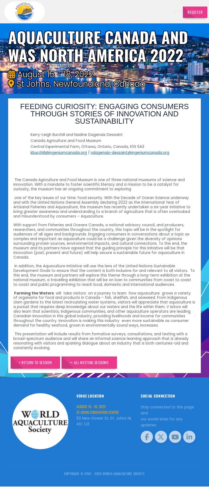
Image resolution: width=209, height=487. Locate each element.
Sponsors (134, 11)
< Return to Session (37, 363)
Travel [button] (167, 11)
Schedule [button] (115, 11)
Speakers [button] (96, 11)
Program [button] (150, 11)
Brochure (79, 11)
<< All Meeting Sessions (96, 363)
